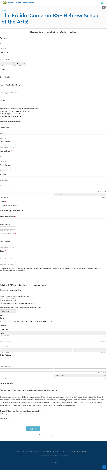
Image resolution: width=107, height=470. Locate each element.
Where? (3, 101)
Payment (3, 326)
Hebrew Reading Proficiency (10, 85)
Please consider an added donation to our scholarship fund (20, 308)
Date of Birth (5, 60)
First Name (3, 44)
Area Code (3, 147)
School (3, 69)
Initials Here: (5, 418)
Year (20, 65)
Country (104, 197)
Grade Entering (6, 77)
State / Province (102, 191)
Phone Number (5, 142)
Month (1, 65)
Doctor (3, 251)
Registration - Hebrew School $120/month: (15, 296)
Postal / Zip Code (4, 197)
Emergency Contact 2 (8, 234)
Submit (33, 429)
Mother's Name (6, 151)
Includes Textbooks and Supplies (8, 298)
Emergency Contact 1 (8, 217)
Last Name (3, 48)
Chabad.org (49, 455)
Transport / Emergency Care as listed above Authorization (21, 411)
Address (3, 174)
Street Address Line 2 (5, 186)
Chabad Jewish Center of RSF (21, 3)
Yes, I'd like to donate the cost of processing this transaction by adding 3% (27, 321)
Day (14, 65)
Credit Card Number (5, 341)
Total (2, 315)
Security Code (102, 341)
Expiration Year (102, 352)
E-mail (3, 202)
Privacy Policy (64, 455)
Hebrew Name (5, 52)
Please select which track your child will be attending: (19, 109)
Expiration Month (4, 352)
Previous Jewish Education (9, 93)
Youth (4, 10)
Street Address (4, 180)
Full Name (4, 38)
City (1, 191)
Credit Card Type (4, 335)
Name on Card (4, 346)
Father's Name (5, 128)
